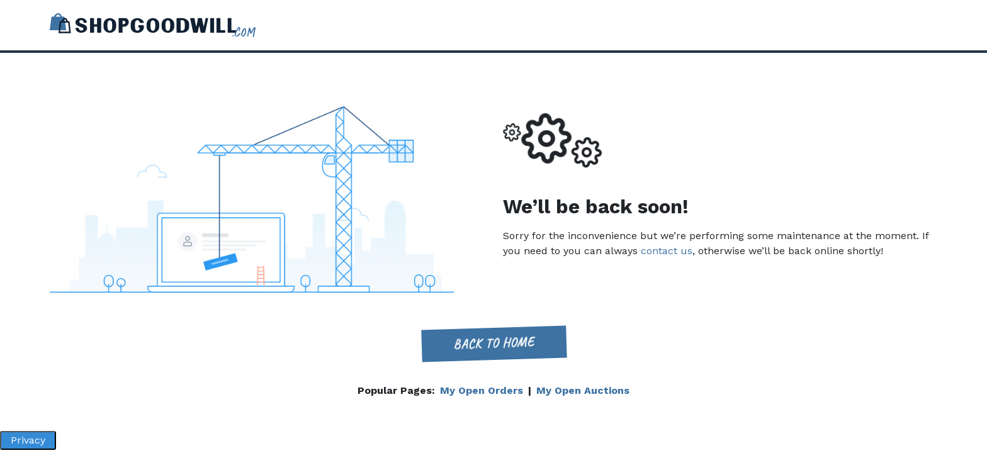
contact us (666, 251)
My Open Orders (481, 390)
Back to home (493, 343)
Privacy (28, 440)
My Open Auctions (582, 390)
